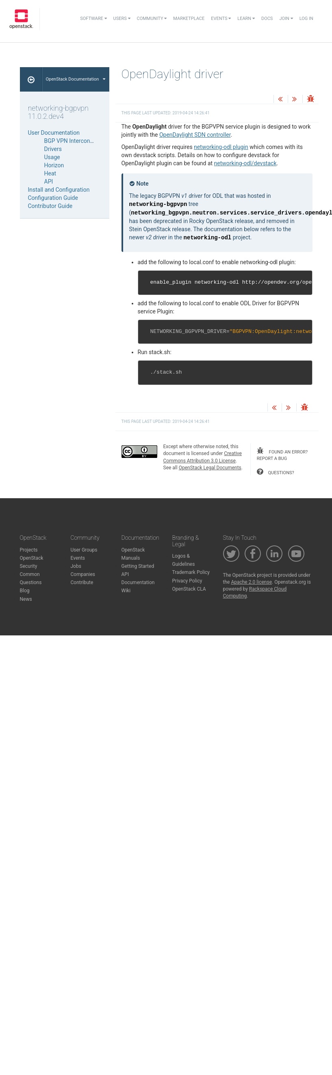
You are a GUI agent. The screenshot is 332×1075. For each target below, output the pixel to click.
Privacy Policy (187, 581)
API (48, 181)
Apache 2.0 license (251, 582)
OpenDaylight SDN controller (195, 134)
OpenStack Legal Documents (210, 468)
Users (121, 18)
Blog (25, 590)
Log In (306, 18)
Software (93, 18)
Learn (246, 18)
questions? (275, 471)
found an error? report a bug (282, 454)
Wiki (126, 590)
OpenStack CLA (189, 589)
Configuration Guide (53, 198)
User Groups (84, 550)
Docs (267, 18)
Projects (29, 550)
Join (286, 18)
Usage (52, 157)
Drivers (53, 149)
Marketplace (188, 18)
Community (152, 18)
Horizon (54, 165)
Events (221, 18)
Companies (83, 574)
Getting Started (138, 566)
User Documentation (54, 132)
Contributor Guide (50, 206)
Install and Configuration (59, 189)
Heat (50, 173)
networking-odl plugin (221, 147)
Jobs (76, 566)
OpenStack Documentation (76, 79)
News (26, 599)
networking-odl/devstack (245, 163)
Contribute (82, 582)
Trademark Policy (191, 572)
